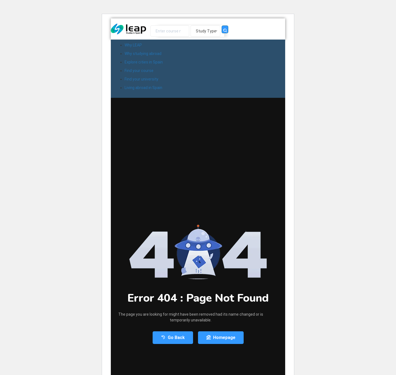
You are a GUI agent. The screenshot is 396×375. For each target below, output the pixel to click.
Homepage (220, 337)
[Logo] (128, 29)
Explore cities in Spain (144, 62)
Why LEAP (133, 45)
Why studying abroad (143, 53)
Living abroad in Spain (143, 87)
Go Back (173, 337)
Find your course (139, 70)
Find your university (141, 79)
